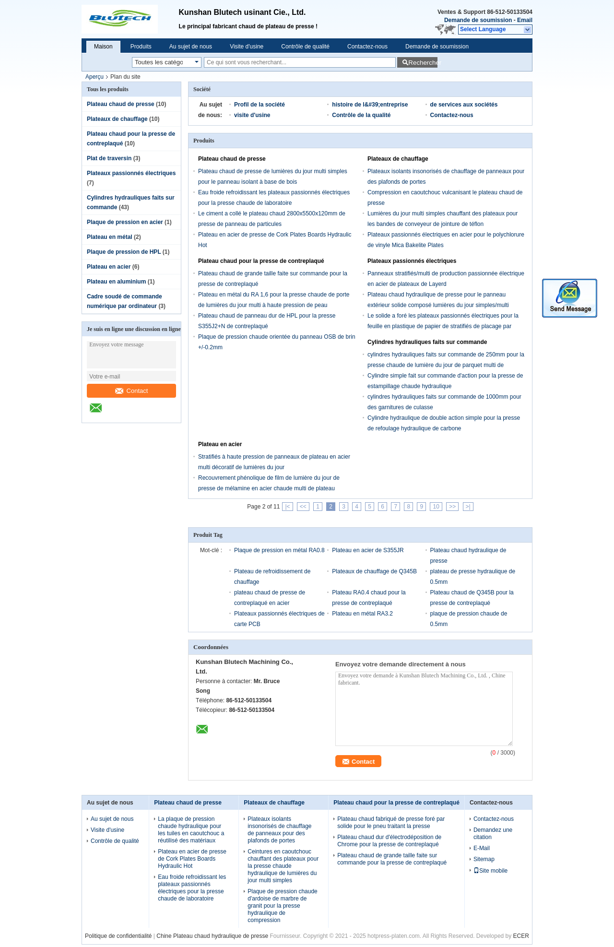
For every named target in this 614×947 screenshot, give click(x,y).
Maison (103, 46)
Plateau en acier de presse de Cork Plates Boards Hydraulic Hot (192, 858)
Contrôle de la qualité (361, 115)
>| (468, 506)
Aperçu (94, 76)
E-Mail (481, 848)
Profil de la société (259, 104)
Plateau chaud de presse (120, 104)
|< (287, 506)
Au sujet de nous (190, 46)
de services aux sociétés (464, 104)
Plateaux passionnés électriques (131, 173)
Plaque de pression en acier (125, 222)
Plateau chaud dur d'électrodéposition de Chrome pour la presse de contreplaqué (389, 841)
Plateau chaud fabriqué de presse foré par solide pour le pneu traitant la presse (391, 822)
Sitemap (484, 859)
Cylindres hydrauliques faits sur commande (427, 342)
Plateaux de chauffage (117, 119)
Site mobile (490, 870)
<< (303, 506)
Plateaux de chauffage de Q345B (374, 571)
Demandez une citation (492, 833)
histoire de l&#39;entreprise (370, 104)
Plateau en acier (108, 266)
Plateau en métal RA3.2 (362, 613)
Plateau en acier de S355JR (367, 550)
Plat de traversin (109, 158)
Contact (131, 390)
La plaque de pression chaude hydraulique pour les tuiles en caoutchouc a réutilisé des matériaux (191, 830)
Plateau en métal (109, 237)
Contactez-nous (367, 46)
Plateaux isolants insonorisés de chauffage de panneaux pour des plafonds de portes (279, 830)
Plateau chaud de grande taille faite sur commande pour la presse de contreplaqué (392, 859)
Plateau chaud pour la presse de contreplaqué (261, 261)
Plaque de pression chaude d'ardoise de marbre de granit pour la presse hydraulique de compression (282, 905)
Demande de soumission (478, 20)
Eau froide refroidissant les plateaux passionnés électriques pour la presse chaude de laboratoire (192, 888)
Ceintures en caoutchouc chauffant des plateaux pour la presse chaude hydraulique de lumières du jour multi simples (283, 866)
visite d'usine (252, 115)
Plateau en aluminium (116, 281)
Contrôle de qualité (305, 46)
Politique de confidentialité (118, 936)
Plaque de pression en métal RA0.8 (279, 550)
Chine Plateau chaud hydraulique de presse (212, 936)
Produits (141, 46)
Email (524, 20)
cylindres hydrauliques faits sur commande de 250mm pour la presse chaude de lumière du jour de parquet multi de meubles (445, 365)
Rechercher (422, 62)
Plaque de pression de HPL (124, 252)
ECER (521, 936)
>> (452, 506)
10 (436, 506)
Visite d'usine (246, 46)
